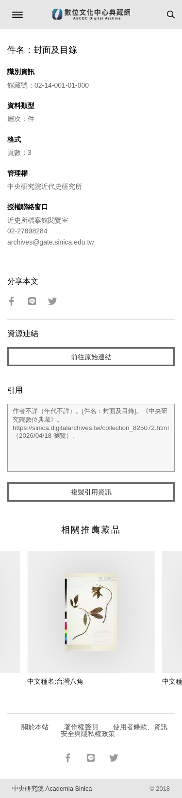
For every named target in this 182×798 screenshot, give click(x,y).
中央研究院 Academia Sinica (52, 788)
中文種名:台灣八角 (55, 681)
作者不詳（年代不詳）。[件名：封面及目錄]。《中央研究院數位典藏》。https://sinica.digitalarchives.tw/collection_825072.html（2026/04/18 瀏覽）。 (91, 438)
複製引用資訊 (91, 492)
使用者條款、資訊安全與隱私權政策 (114, 730)
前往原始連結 (91, 357)
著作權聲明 (81, 727)
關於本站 (35, 727)
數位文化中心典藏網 (91, 14)
